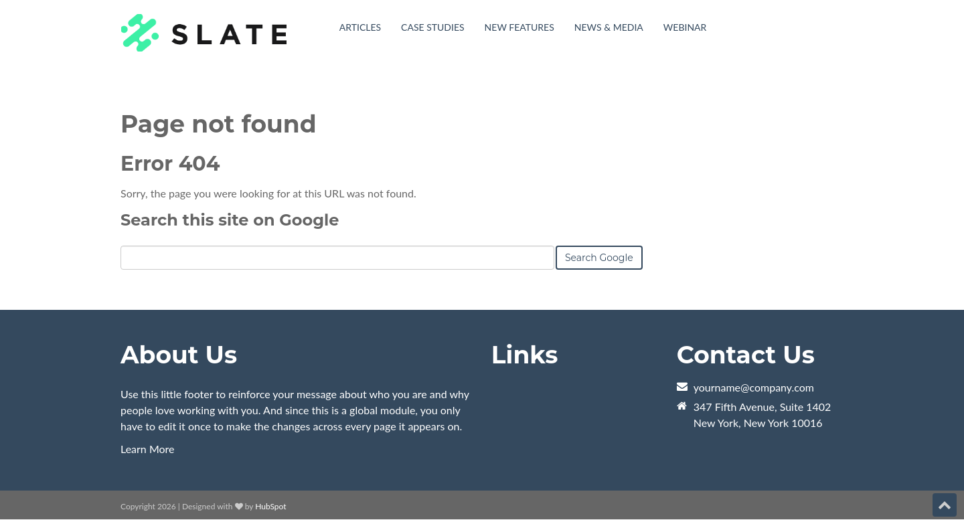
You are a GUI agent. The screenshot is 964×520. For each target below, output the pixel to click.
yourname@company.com (754, 387)
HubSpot (270, 506)
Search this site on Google (229, 220)
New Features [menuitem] (519, 27)
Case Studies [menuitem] (433, 27)
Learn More (147, 448)
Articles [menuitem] (360, 27)
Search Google (599, 258)
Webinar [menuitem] (685, 27)
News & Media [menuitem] (608, 27)
